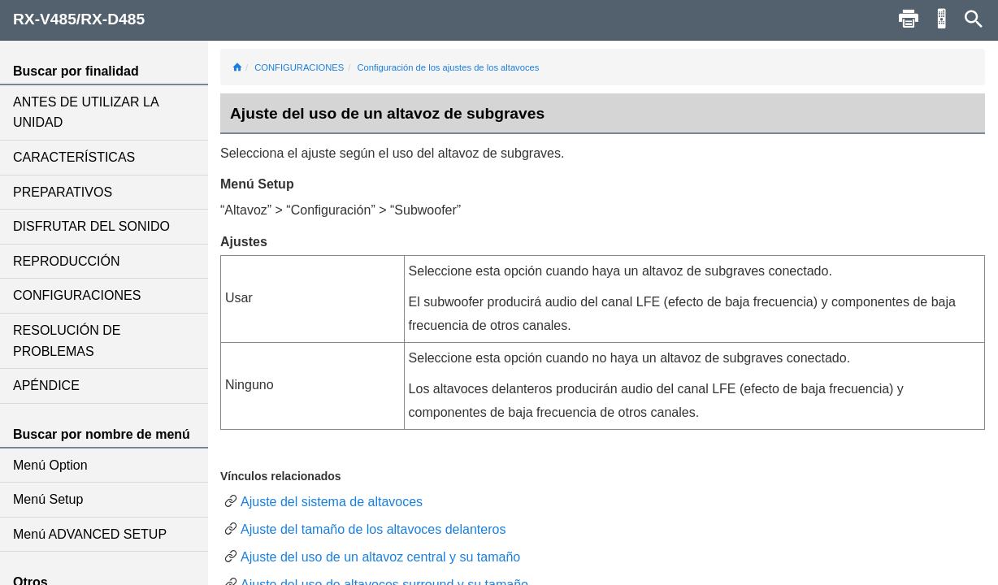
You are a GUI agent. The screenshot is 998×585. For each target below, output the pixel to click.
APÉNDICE (46, 385)
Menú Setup (48, 499)
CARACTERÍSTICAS (74, 157)
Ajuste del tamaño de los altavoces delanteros (373, 529)
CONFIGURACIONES (77, 295)
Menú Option (50, 465)
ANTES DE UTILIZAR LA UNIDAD (85, 112)
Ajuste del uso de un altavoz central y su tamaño (380, 557)
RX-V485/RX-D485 (79, 19)
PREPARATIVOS (62, 192)
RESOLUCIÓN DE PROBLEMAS (66, 340)
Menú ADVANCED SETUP (90, 534)
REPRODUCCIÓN (66, 261)
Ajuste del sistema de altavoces (332, 502)
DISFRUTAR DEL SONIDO (91, 226)
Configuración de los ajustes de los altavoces (448, 67)
